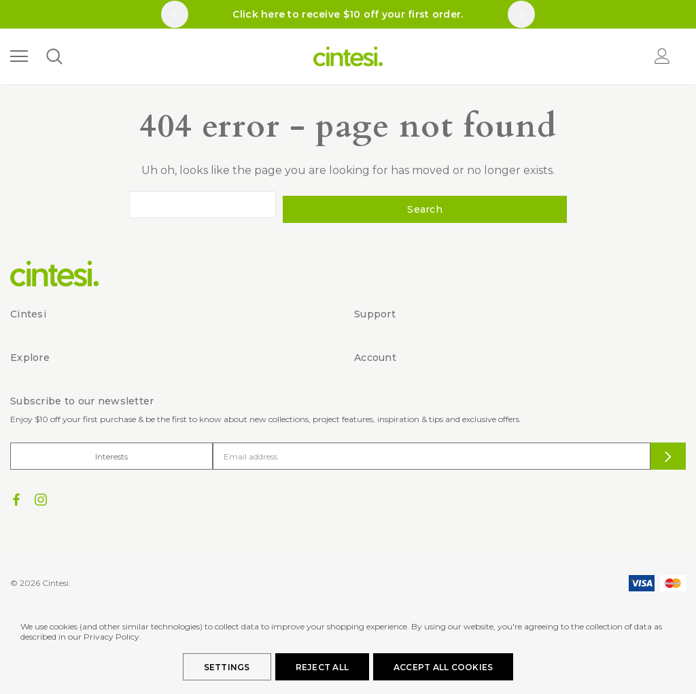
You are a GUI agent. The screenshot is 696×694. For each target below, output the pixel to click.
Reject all (322, 667)
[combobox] (272, 204)
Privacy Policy (111, 636)
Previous (174, 14)
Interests (111, 451)
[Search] (54, 57)
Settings (227, 667)
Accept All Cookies (443, 667)
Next (521, 14)
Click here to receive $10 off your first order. (347, 14)
